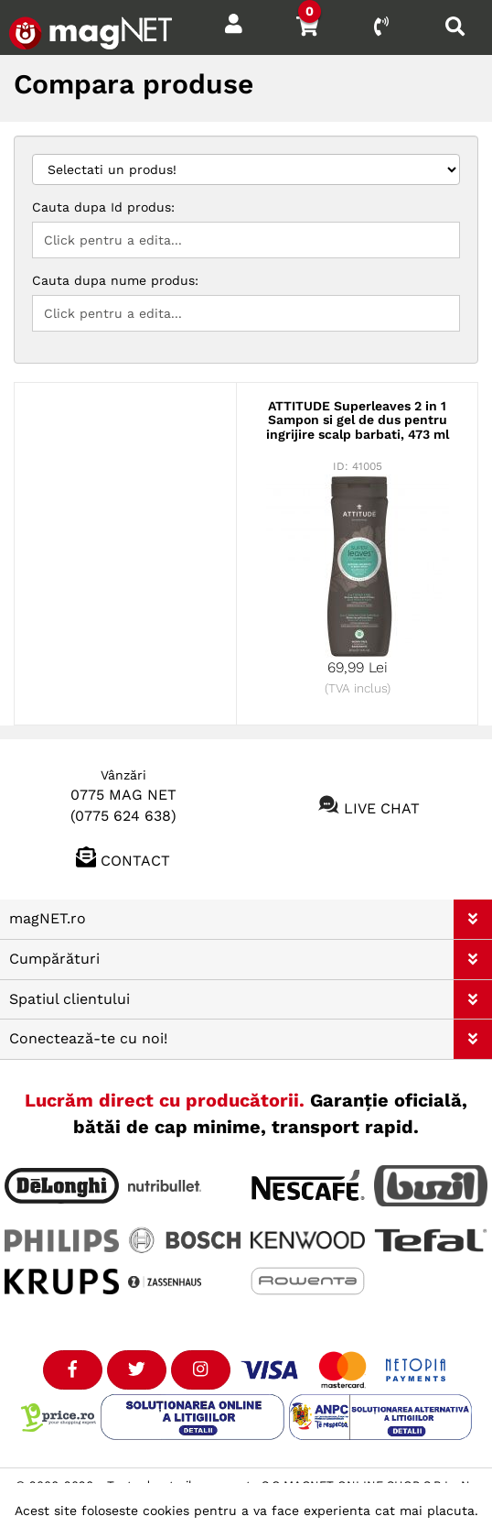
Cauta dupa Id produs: (103, 207)
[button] (473, 919)
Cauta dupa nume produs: (115, 280)
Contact (135, 860)
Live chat (382, 807)
